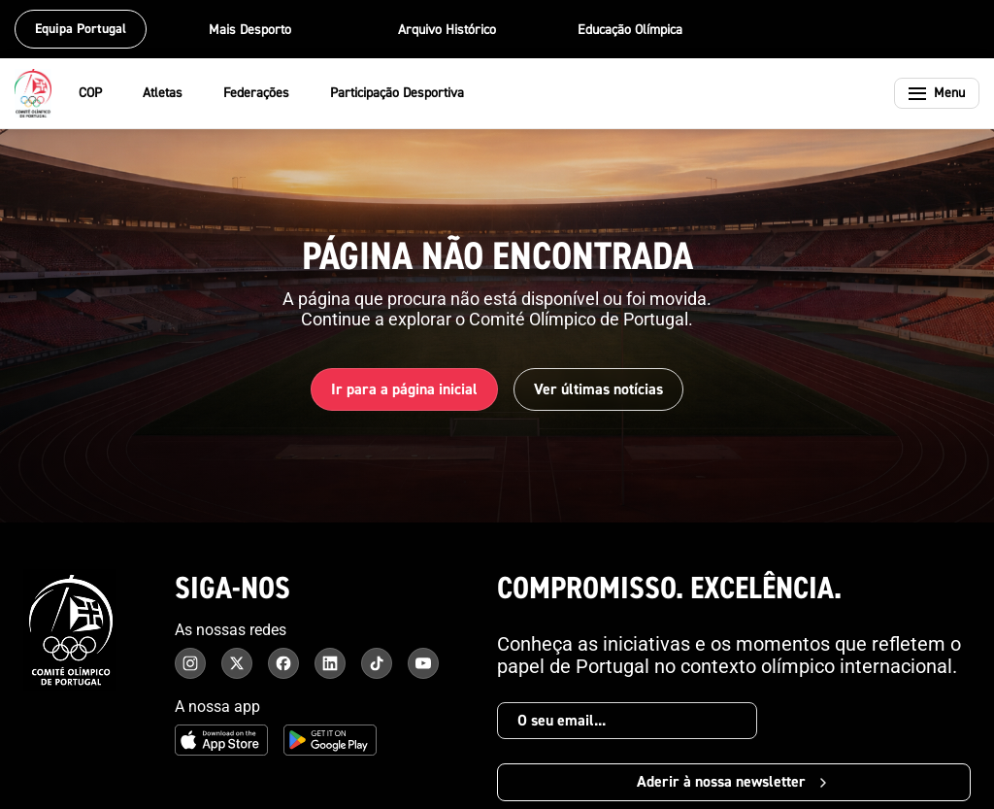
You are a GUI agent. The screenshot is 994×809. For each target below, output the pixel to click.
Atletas (175, 93)
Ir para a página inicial (404, 389)
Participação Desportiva (409, 93)
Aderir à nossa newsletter (734, 782)
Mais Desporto (262, 30)
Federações (269, 93)
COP (103, 93)
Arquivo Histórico (447, 30)
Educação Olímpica (630, 30)
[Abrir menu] (936, 93)
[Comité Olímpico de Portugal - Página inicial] (33, 93)
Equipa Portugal (80, 29)
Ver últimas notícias (598, 389)
